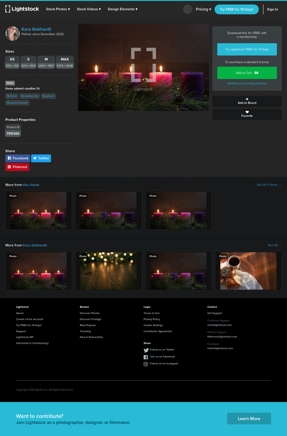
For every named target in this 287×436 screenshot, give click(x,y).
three (12, 96)
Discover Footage (90, 319)
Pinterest (17, 166)
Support (21, 331)
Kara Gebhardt (36, 29)
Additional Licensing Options (247, 83)
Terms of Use (152, 313)
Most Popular (88, 325)
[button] (58, 9)
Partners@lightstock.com (222, 337)
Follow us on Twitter (162, 350)
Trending (85, 331)
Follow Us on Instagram (164, 363)
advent (48, 96)
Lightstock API (24, 337)
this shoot (30, 184)
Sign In (272, 9)
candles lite (29, 96)
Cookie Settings (153, 325)
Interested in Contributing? (32, 343)
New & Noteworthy (91, 337)
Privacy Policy (152, 319)
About (19, 313)
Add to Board (247, 101)
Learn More (249, 418)
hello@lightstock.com (220, 348)
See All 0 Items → (269, 185)
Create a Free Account (29, 319)
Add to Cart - (247, 73)
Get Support (214, 313)
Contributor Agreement (158, 331)
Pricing (203, 9)
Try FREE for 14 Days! (236, 9)
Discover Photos (90, 313)
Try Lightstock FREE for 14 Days (247, 49)
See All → (275, 245)
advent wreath (17, 103)
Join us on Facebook (162, 357)
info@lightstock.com (219, 325)
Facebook (17, 158)
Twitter (41, 158)
